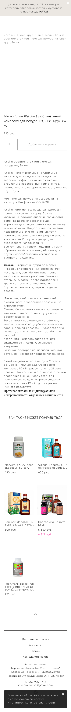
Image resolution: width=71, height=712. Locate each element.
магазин (9, 35)
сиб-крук (26, 35)
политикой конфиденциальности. (32, 702)
